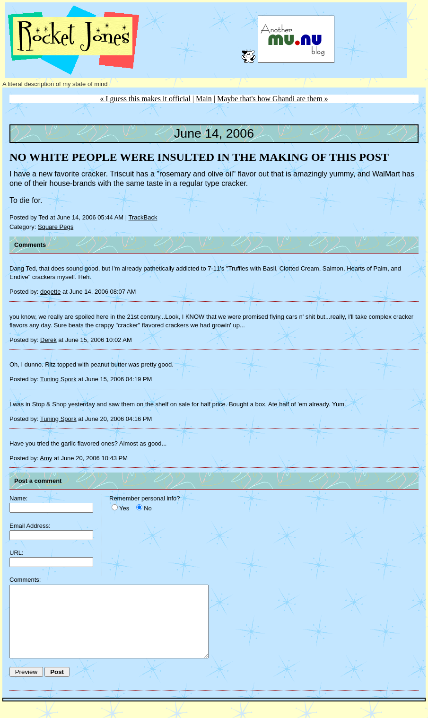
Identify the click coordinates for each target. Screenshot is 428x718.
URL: (16, 552)
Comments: (25, 579)
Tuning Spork (58, 379)
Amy (46, 458)
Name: (18, 498)
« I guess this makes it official (145, 99)
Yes (124, 508)
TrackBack (143, 217)
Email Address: (30, 525)
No (148, 508)
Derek (48, 339)
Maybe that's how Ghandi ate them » (272, 99)
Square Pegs (55, 226)
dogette (50, 291)
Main (204, 99)
